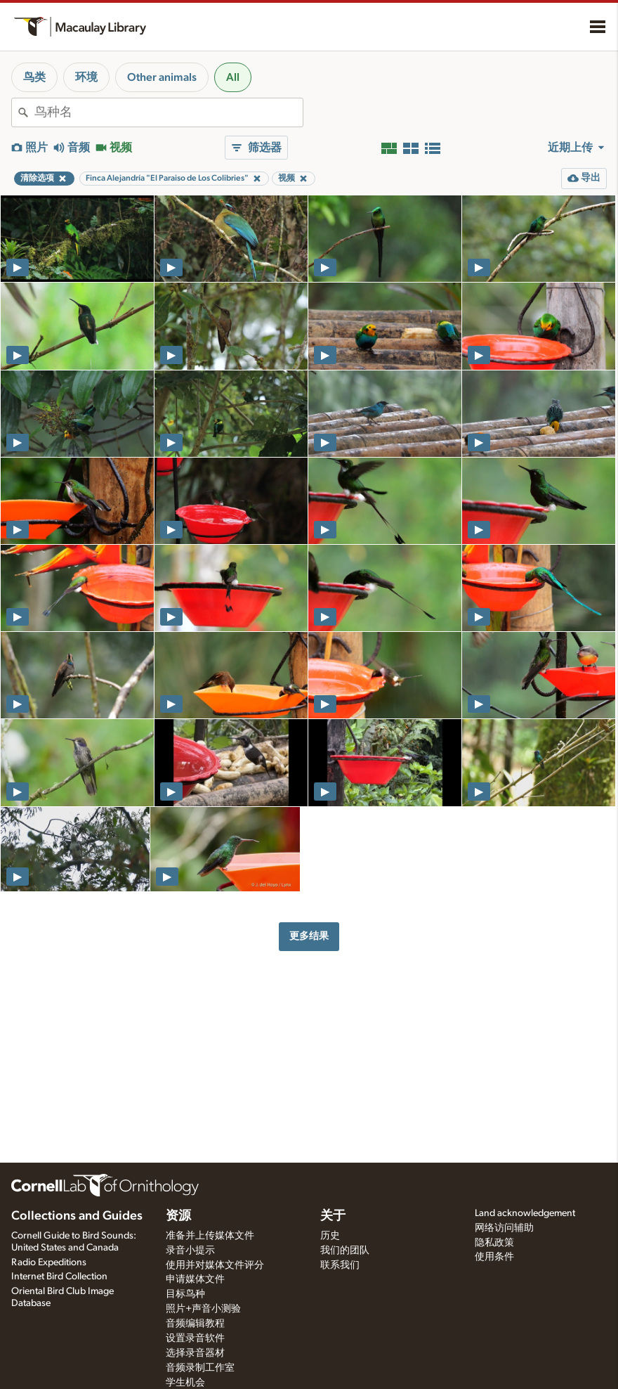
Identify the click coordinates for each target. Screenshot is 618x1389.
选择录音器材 (195, 1353)
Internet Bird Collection (59, 1276)
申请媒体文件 (195, 1279)
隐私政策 (494, 1243)
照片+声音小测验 (203, 1309)
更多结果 (309, 936)
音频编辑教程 (195, 1324)
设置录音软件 (195, 1338)
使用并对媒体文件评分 (215, 1265)
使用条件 (494, 1257)
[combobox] (168, 112)
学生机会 (185, 1383)
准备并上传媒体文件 (210, 1236)
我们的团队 (344, 1250)
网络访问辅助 (504, 1228)
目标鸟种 (185, 1294)
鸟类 (34, 77)
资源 (178, 1216)
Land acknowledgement (525, 1213)
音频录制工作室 (200, 1368)
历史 (330, 1236)
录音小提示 (190, 1250)
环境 (86, 77)
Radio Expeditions (48, 1262)
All (232, 77)
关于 (333, 1216)
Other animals (162, 77)
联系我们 (340, 1265)
